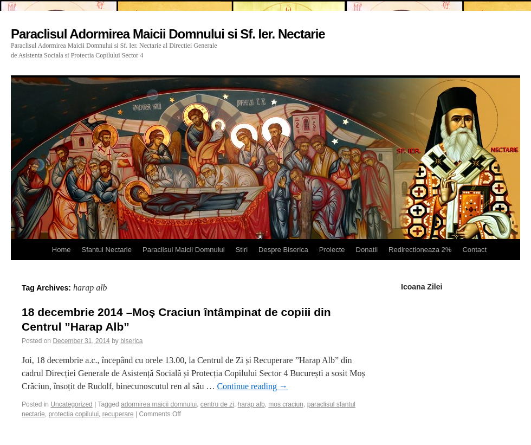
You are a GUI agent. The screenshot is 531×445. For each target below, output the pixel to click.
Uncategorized (71, 404)
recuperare (118, 414)
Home (61, 250)
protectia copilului (73, 414)
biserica (131, 341)
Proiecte (332, 250)
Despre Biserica (283, 250)
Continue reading (252, 386)
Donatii (367, 250)
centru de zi (217, 404)
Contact (474, 250)
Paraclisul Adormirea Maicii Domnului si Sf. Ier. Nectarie (168, 34)
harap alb (251, 404)
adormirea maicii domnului (159, 404)
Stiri (242, 250)
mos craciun (285, 404)
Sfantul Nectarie (106, 250)
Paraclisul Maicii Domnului (184, 250)
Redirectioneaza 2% (419, 250)
